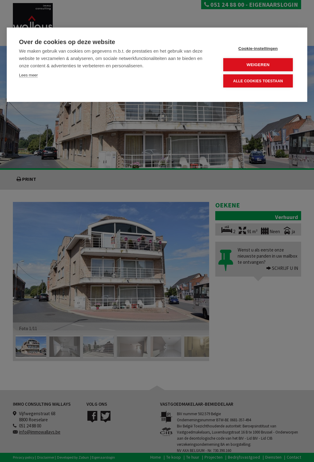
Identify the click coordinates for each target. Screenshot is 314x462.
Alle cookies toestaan (258, 81)
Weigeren (258, 64)
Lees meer (28, 75)
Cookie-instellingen (258, 48)
